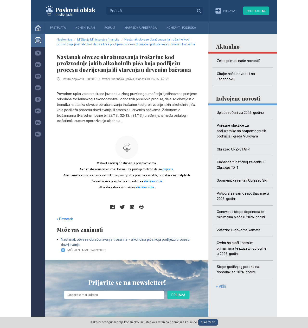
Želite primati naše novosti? (239, 61)
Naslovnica (64, 39)
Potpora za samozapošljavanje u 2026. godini (243, 196)
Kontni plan (85, 27)
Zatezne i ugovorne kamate (238, 230)
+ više (221, 286)
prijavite (167, 169)
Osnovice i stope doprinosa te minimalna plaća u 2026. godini (241, 214)
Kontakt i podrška (181, 27)
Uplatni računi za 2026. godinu (240, 112)
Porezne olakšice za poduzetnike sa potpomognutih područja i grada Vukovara (241, 130)
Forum (109, 27)
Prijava (178, 295)
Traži (199, 10)
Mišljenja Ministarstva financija (98, 39)
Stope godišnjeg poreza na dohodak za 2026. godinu (238, 269)
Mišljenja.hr (74, 10)
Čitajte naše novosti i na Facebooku (236, 77)
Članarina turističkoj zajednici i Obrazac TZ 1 (240, 165)
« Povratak (65, 219)
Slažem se (208, 322)
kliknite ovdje (153, 181)
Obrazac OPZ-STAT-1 (234, 149)
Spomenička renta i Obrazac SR (242, 180)
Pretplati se (256, 11)
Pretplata (58, 27)
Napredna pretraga (141, 27)
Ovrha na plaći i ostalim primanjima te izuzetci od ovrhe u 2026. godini (241, 248)
